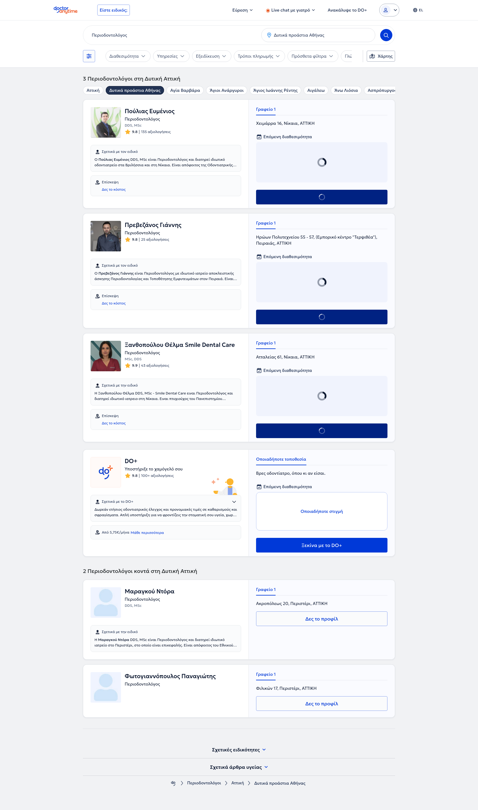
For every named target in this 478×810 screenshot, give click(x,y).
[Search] (386, 35)
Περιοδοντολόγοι (203, 783)
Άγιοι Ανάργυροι (227, 90)
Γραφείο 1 (266, 109)
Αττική (93, 90)
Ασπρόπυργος (382, 90)
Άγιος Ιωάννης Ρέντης (275, 90)
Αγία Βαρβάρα (185, 90)
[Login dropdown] (389, 10)
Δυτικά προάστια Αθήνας (135, 90)
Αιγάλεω (316, 90)
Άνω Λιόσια (346, 90)
